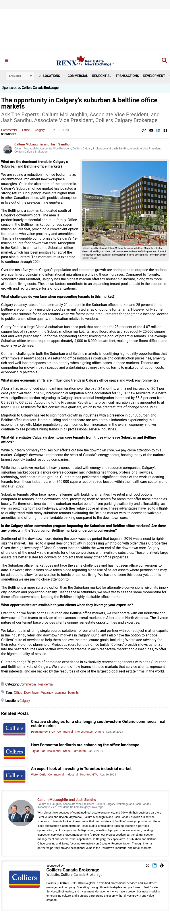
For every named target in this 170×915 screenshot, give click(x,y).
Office (26, 130)
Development (154, 76)
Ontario (99, 731)
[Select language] (20, 76)
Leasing (60, 692)
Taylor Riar (38, 751)
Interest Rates (84, 731)
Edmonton (79, 751)
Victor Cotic (38, 774)
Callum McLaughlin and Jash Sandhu (42, 144)
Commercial (78, 76)
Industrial (72, 774)
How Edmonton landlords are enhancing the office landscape (85, 745)
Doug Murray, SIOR (43, 731)
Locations (49, 76)
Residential (101, 76)
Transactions (127, 76)
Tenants (73, 692)
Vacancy (47, 692)
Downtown (31, 692)
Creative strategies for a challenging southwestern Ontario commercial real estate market (98, 723)
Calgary (39, 130)
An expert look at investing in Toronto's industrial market (81, 768)
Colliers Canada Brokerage (40, 88)
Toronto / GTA (89, 774)
